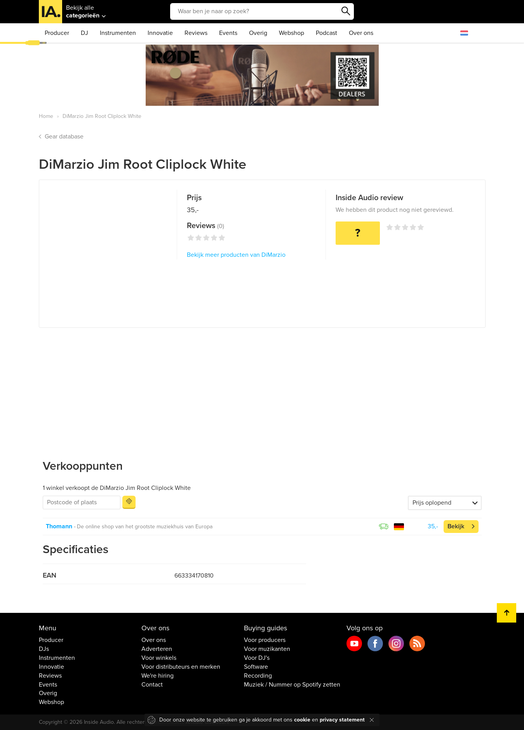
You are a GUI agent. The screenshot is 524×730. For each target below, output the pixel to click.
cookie (302, 719)
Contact (152, 684)
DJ (84, 33)
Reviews (196, 33)
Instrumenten (118, 33)
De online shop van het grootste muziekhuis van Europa (144, 526)
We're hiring (157, 676)
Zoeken (346, 11)
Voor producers (265, 640)
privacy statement (342, 719)
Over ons (361, 33)
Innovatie (160, 33)
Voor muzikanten (267, 649)
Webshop (291, 33)
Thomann (59, 526)
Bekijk (455, 526)
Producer (57, 33)
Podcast (326, 33)
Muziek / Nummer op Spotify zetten (292, 684)
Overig (258, 33)
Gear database (64, 136)
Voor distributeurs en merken (180, 667)
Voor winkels (158, 658)
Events (228, 33)
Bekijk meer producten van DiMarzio (236, 255)
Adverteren (156, 649)
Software (256, 667)
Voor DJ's (257, 658)
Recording (258, 676)
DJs (44, 649)
